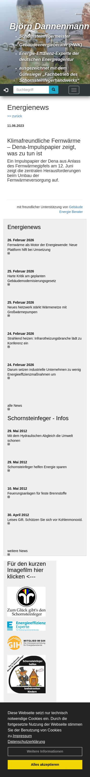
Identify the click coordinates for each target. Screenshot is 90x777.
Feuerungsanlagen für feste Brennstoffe (36, 493)
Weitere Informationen (45, 751)
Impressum (22, 736)
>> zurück (14, 116)
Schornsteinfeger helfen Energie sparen (37, 467)
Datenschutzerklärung (26, 742)
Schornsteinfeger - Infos (38, 418)
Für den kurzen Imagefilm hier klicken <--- (26, 570)
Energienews (24, 227)
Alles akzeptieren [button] (45, 764)
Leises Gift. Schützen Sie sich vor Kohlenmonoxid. (45, 520)
